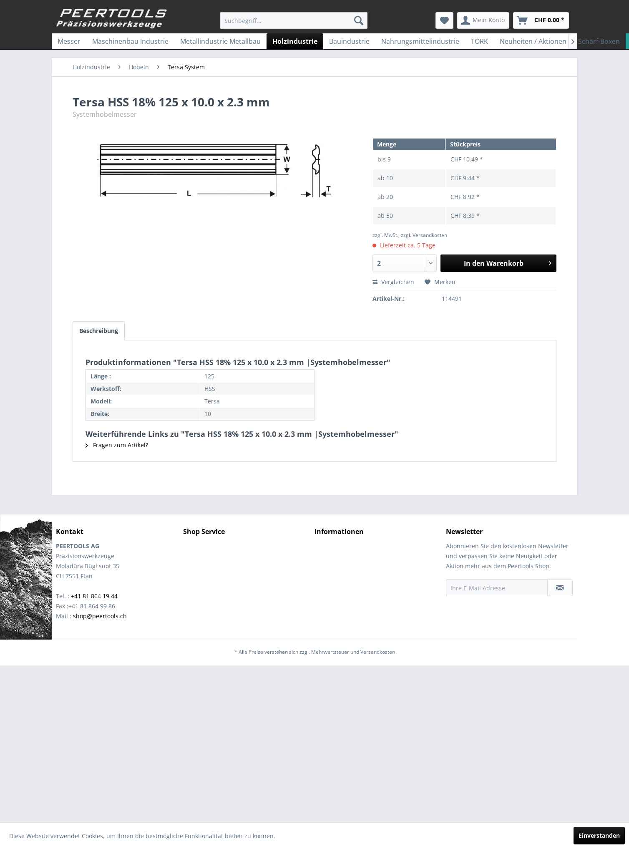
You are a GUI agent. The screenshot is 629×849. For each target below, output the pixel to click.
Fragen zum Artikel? (117, 445)
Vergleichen (393, 282)
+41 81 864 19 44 (94, 596)
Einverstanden (599, 835)
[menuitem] (293, 20)
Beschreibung (98, 331)
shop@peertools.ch (100, 616)
